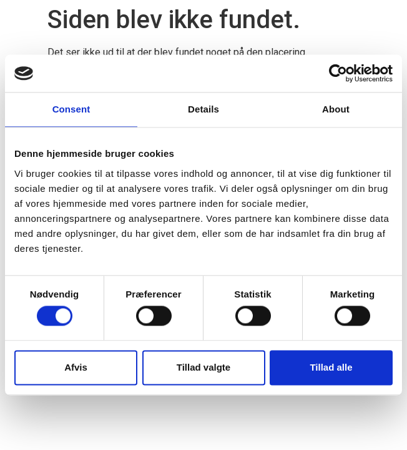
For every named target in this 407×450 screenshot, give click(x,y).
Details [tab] (203, 109)
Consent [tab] (71, 109)
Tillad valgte (203, 367)
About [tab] (336, 109)
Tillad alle (331, 367)
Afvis (75, 367)
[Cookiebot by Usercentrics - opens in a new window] (338, 73)
